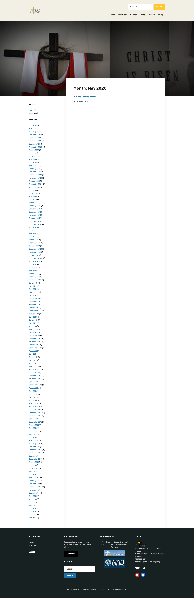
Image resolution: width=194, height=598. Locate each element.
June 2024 (33, 193)
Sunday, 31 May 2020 (84, 96)
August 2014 (34, 462)
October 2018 (34, 308)
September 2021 (35, 224)
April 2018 (33, 326)
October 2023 (34, 218)
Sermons (134, 15)
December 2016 (35, 376)
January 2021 (34, 246)
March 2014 (33, 478)
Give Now (71, 554)
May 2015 (32, 434)
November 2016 (35, 379)
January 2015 (34, 447)
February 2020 (35, 277)
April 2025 (33, 162)
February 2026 (35, 132)
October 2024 (34, 181)
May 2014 (33, 471)
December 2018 (35, 301)
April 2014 (33, 474)
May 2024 (33, 196)
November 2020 (35, 252)
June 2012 (33, 502)
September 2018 (35, 311)
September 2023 (35, 221)
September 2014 (35, 459)
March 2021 (33, 240)
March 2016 (33, 403)
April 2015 (33, 437)
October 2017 (34, 345)
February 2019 (34, 295)
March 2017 (33, 366)
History (151, 15)
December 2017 (35, 339)
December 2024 (35, 175)
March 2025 (33, 166)
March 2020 (34, 274)
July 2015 (33, 428)
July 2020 (33, 264)
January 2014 (34, 484)
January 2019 (34, 298)
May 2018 (33, 323)
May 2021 (32, 234)
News (31, 110)
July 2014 (33, 465)
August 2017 (34, 351)
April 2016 (33, 400)
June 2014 (33, 468)
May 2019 (32, 286)
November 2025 (35, 141)
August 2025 (34, 150)
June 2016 (33, 394)
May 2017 (32, 360)
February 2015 (34, 444)
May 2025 (33, 159)
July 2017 (32, 354)
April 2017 (32, 363)
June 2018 (33, 320)
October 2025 (34, 144)
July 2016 (33, 391)
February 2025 (35, 169)
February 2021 (34, 243)
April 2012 (33, 508)
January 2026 (34, 135)
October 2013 (34, 493)
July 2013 (33, 496)
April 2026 (33, 125)
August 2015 (34, 425)
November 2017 (35, 342)
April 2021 (33, 237)
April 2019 (33, 289)
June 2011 (33, 515)
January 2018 (34, 335)
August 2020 (34, 261)
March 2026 (33, 129)
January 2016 (34, 410)
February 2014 (34, 481)
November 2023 (35, 215)
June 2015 (33, 431)
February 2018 (34, 332)
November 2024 (35, 178)
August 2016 (34, 388)
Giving (160, 15)
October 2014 (34, 456)
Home (112, 15)
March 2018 (33, 329)
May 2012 (32, 505)
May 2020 (33, 271)
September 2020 (35, 258)
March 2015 (33, 440)
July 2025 (33, 153)
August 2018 (34, 314)
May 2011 (32, 518)
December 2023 (35, 212)
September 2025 (35, 147)
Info (143, 15)
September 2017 (35, 348)
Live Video (122, 15)
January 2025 (34, 172)
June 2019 (33, 283)
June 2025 (33, 156)
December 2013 (35, 487)
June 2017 (33, 357)
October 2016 (34, 382)
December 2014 (35, 450)
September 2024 (35, 184)
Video (87, 102)
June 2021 (33, 230)
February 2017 (34, 369)
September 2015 (35, 422)
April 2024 (33, 200)
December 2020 (35, 249)
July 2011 (32, 512)
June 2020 (33, 268)
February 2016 (34, 407)
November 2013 (35, 490)
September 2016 (35, 385)
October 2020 (34, 255)
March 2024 (34, 203)
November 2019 (35, 280)
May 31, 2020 (78, 102)
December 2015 (35, 413)
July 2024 (33, 190)
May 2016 (32, 397)
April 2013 (33, 499)
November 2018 (35, 305)
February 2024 (35, 206)
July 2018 (33, 317)
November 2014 (35, 453)
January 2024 (34, 209)
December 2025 (35, 138)
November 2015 (35, 416)
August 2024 (34, 187)
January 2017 (34, 373)
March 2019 (33, 292)
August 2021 (34, 227)
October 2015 (34, 419)
